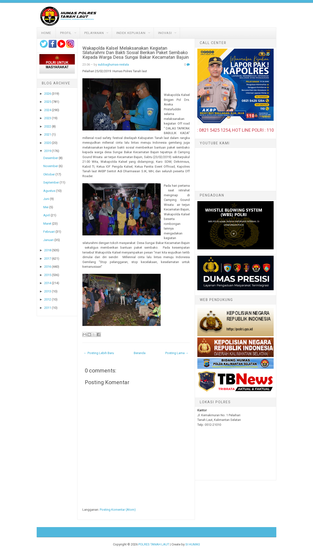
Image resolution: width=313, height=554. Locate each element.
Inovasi (165, 33)
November (50, 166)
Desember (50, 158)
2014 (47, 283)
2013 (47, 291)
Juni (46, 199)
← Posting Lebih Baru (99, 353)
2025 (47, 102)
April (46, 215)
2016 (47, 266)
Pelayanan (94, 33)
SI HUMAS (192, 544)
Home (46, 33)
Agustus (49, 191)
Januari (48, 240)
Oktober (49, 174)
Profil (66, 33)
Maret (47, 223)
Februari (49, 231)
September (51, 182)
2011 (47, 308)
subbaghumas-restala (113, 64)
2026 (47, 93)
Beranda (139, 353)
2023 (47, 118)
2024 (47, 110)
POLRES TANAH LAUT (153, 544)
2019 (47, 151)
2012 (47, 299)
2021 (47, 134)
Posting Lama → (177, 353)
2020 (47, 143)
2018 (47, 250)
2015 (47, 275)
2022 (47, 126)
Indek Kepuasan (130, 33)
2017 (47, 258)
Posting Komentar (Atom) (118, 509)
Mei (45, 207)
